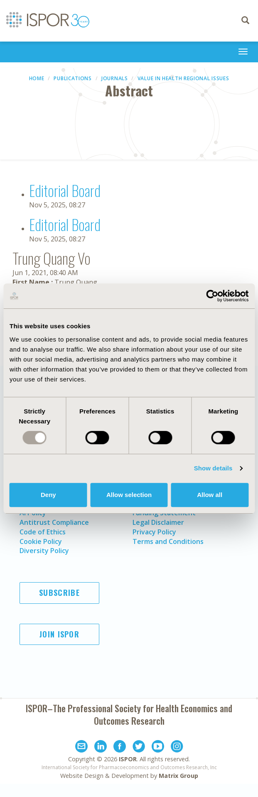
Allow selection (129, 494)
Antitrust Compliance (54, 522)
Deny (48, 494)
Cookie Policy (41, 541)
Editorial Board (65, 190)
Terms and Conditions (168, 541)
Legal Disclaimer (158, 522)
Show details (213, 468)
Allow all (209, 494)
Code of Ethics (43, 531)
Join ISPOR (59, 634)
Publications (72, 78)
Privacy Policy (154, 531)
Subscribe (59, 592)
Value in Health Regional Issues (183, 78)
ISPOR (128, 759)
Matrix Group (178, 776)
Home (36, 78)
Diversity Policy (44, 550)
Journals (114, 78)
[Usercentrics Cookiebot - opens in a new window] (212, 296)
